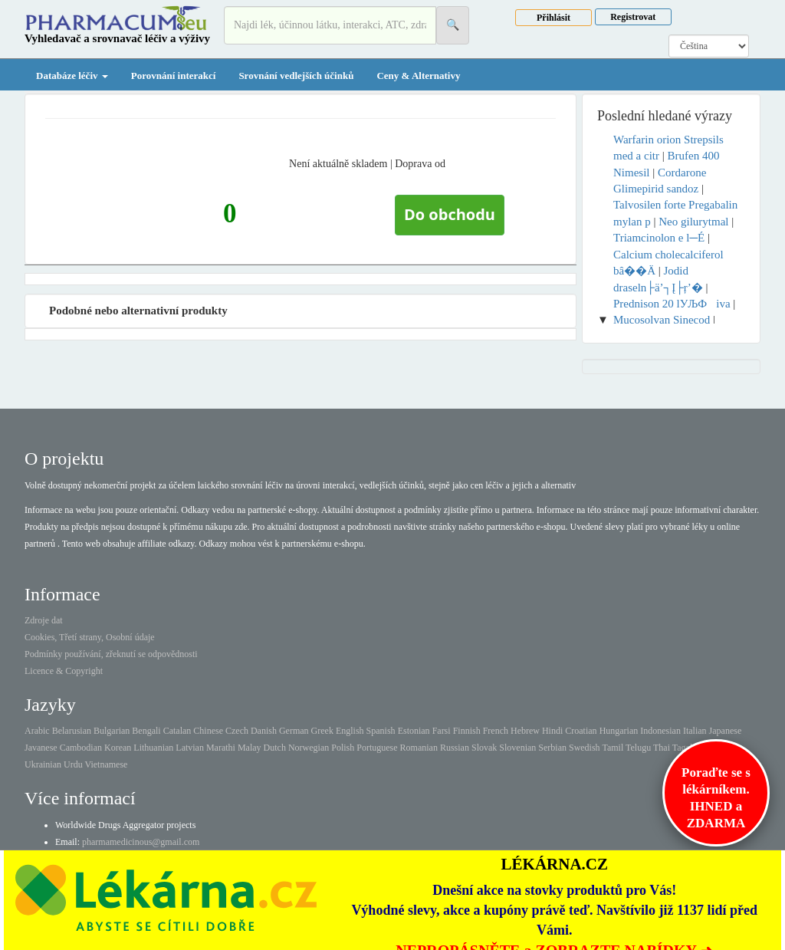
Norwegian (308, 747)
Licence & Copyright (64, 671)
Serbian (552, 747)
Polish (342, 747)
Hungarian (619, 730)
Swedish (584, 747)
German (294, 730)
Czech (236, 730)
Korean (117, 747)
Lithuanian (153, 747)
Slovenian (517, 747)
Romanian (419, 747)
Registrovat (632, 17)
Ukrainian (43, 764)
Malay (249, 747)
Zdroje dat (44, 620)
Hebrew (525, 730)
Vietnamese (105, 764)
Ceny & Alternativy (418, 75)
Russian (454, 747)
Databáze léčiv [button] (72, 75)
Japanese (725, 730)
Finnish (467, 730)
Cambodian (81, 747)
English (350, 730)
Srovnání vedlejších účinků (295, 75)
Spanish (381, 730)
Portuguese (376, 747)
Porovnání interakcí (173, 75)
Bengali (146, 730)
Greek (322, 730)
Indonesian (660, 730)
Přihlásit (553, 17)
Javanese (41, 747)
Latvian (190, 747)
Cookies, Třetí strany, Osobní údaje (90, 637)
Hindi (552, 730)
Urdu (73, 764)
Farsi (441, 730)
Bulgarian (112, 730)
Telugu (638, 747)
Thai (661, 747)
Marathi (220, 747)
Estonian (414, 730)
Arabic (37, 730)
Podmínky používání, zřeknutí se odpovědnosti (111, 654)
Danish (264, 730)
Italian (695, 730)
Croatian (580, 730)
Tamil (612, 747)
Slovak (484, 747)
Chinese (208, 730)
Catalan (177, 730)
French (495, 730)
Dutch (275, 747)
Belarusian (71, 730)
